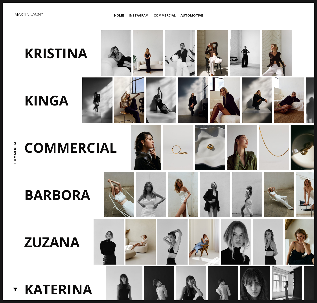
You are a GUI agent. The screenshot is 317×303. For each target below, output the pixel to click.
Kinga (46, 100)
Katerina (58, 289)
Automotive (192, 15)
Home (119, 15)
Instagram (139, 15)
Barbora (57, 194)
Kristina (55, 53)
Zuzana (51, 242)
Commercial (165, 15)
